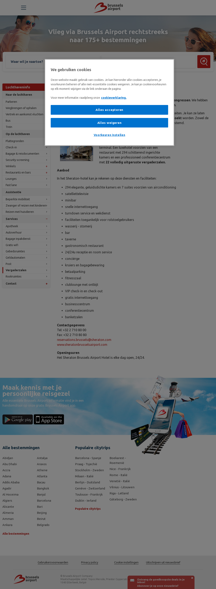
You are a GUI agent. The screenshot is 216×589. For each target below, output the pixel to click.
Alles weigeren (109, 122)
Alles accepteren (109, 109)
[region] (109, 102)
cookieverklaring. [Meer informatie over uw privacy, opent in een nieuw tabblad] (114, 97)
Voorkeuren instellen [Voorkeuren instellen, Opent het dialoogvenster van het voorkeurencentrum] (109, 135)
